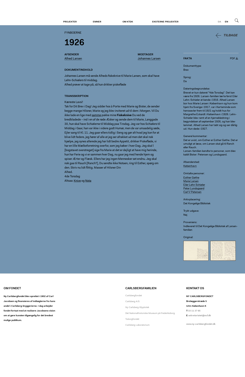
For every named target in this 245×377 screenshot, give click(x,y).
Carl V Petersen (192, 192)
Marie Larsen (191, 181)
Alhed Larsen (73, 58)
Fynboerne (27, 13)
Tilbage (230, 35)
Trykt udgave (190, 211)
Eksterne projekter (165, 22)
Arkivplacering (191, 199)
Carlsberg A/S (132, 301)
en (226, 22)
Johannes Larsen (149, 58)
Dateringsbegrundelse (196, 89)
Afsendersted (191, 162)
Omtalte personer (193, 173)
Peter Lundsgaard (193, 188)
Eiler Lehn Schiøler (194, 185)
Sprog (187, 77)
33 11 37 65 (194, 311)
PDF (232, 58)
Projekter (70, 22)
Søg (236, 20)
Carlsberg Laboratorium (137, 325)
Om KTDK (128, 22)
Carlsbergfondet (133, 296)
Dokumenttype (192, 66)
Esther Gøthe (191, 178)
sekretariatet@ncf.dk (199, 315)
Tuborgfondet (132, 319)
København (190, 166)
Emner (97, 22)
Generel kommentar (195, 136)
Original (187, 237)
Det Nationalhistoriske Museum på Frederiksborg (150, 313)
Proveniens (189, 222)
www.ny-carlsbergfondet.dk (201, 324)
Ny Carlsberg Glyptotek (137, 307)
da (219, 22)
